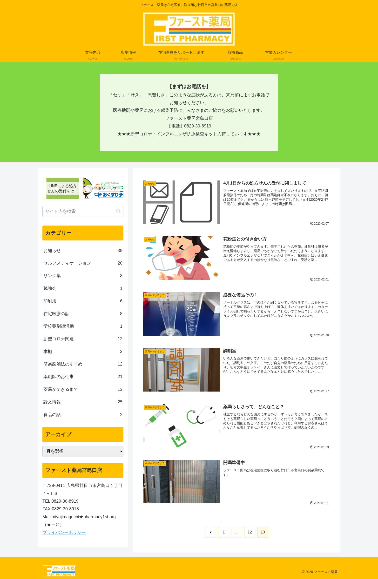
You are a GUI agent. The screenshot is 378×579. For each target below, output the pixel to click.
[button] (118, 211)
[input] (82, 211)
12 (250, 532)
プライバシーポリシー (64, 532)
